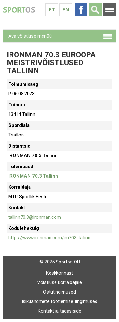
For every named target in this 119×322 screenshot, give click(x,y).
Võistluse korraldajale (59, 282)
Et (52, 10)
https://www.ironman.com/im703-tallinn (49, 238)
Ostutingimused (59, 292)
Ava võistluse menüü (30, 36)
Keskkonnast (59, 273)
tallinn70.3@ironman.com (34, 217)
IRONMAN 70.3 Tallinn (33, 176)
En (66, 10)
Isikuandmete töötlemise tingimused (59, 301)
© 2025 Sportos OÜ (59, 262)
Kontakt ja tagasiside (59, 311)
